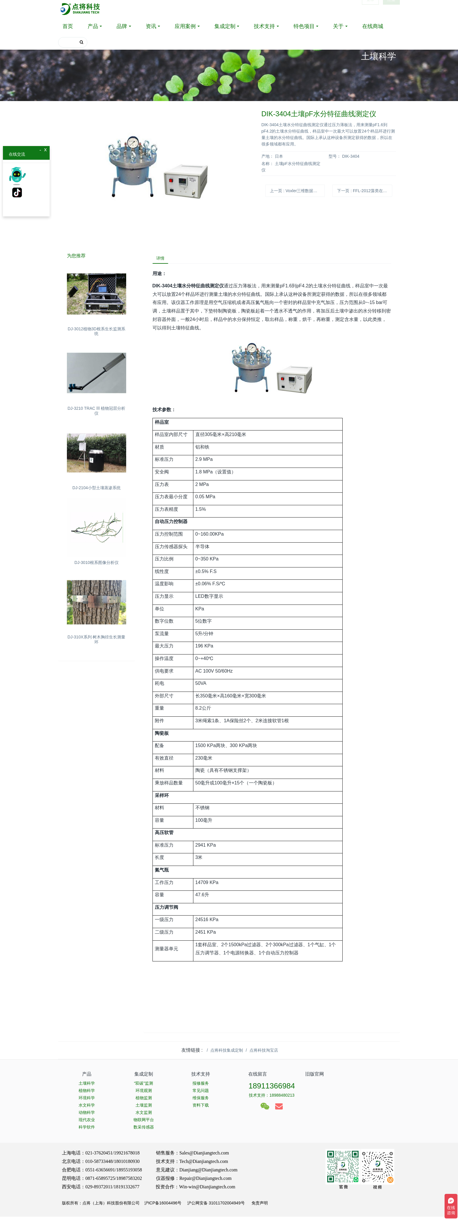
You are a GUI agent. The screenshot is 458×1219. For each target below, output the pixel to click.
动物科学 (87, 1114)
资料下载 (200, 1107)
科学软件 (87, 1129)
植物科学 (87, 1092)
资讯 (151, 26)
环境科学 (87, 1100)
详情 (163, 259)
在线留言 (257, 1076)
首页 (68, 26)
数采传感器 (143, 1129)
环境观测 (144, 1092)
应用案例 (185, 26)
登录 (370, 8)
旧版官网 (314, 1076)
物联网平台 (143, 1122)
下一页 (364, 190)
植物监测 (144, 1100)
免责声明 (259, 1205)
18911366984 (272, 1088)
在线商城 (372, 26)
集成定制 (224, 26)
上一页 (297, 190)
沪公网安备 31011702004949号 (216, 1205)
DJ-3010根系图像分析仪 (96, 562)
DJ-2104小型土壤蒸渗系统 (96, 487)
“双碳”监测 (143, 1085)
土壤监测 (144, 1107)
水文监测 (144, 1114)
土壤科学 (87, 1085)
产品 (93, 26)
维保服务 (200, 1100)
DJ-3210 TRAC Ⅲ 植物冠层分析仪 (96, 411)
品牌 (122, 26)
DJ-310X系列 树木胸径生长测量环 (96, 639)
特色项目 (304, 26)
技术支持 (264, 26)
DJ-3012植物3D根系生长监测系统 (96, 331)
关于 (338, 26)
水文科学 (87, 1107)
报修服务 (200, 1085)
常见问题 (200, 1092)
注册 (391, 8)
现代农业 (87, 1122)
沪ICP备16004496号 (163, 1205)
